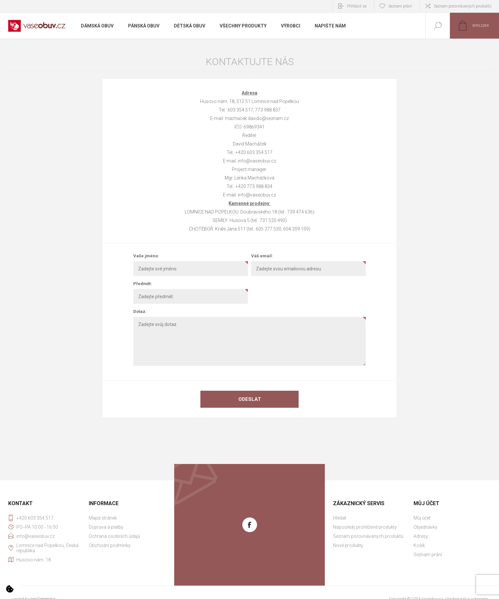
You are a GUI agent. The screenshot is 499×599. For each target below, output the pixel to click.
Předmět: (142, 283)
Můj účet (422, 518)
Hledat (339, 518)
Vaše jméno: (146, 255)
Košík (419, 545)
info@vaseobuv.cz (257, 160)
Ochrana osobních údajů (114, 536)
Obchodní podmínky (110, 545)
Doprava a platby (106, 527)
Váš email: (262, 255)
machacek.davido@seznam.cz (257, 118)
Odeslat (249, 399)
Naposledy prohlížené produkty (365, 527)
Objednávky (425, 527)
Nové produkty (348, 545)
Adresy (421, 536)
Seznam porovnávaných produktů (462, 6)
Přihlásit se (356, 6)
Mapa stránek (103, 518)
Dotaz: (140, 311)
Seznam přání (428, 554)
